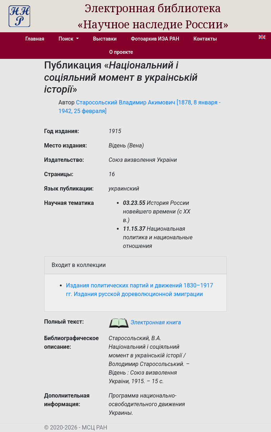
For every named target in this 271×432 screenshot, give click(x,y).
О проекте (121, 52)
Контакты (205, 39)
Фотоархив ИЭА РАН (155, 39)
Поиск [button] (67, 39)
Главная (34, 39)
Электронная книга (145, 322)
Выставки (105, 39)
